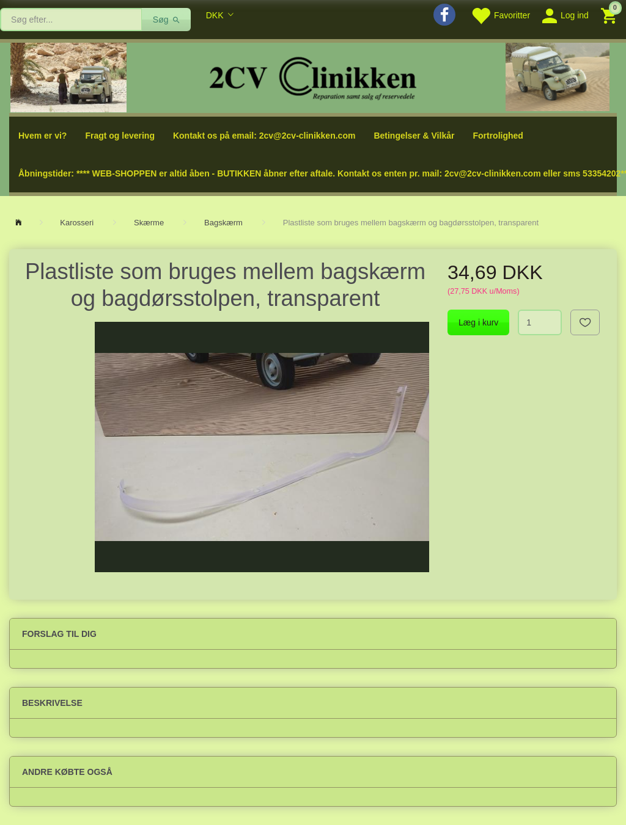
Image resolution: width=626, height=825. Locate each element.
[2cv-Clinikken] (313, 76)
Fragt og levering (120, 135)
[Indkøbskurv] (610, 15)
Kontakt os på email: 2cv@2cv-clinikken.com (264, 135)
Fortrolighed (498, 135)
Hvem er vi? (42, 135)
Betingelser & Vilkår (414, 135)
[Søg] (166, 19)
